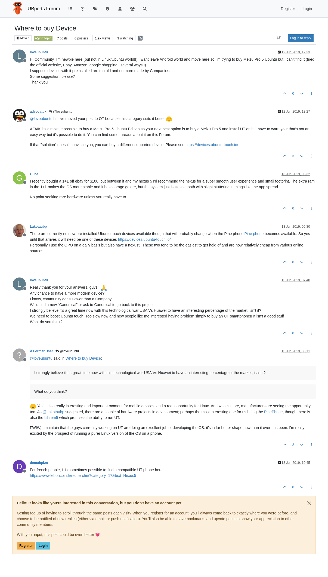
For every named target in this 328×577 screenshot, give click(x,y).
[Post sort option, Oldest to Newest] (278, 38)
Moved (23, 38)
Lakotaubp (38, 227)
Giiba (34, 174)
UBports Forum (44, 8)
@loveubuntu (60, 111)
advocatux (38, 111)
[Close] (309, 503)
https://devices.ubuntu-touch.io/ (211, 145)
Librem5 (51, 417)
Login (43, 546)
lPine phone (253, 234)
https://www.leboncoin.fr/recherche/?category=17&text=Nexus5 (83, 475)
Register (26, 546)
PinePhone (273, 412)
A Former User (41, 351)
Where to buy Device (83, 358)
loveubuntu (39, 52)
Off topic (43, 38)
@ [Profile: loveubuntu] (41, 118)
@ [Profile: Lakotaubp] (53, 412)
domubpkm (39, 463)
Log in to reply (300, 38)
